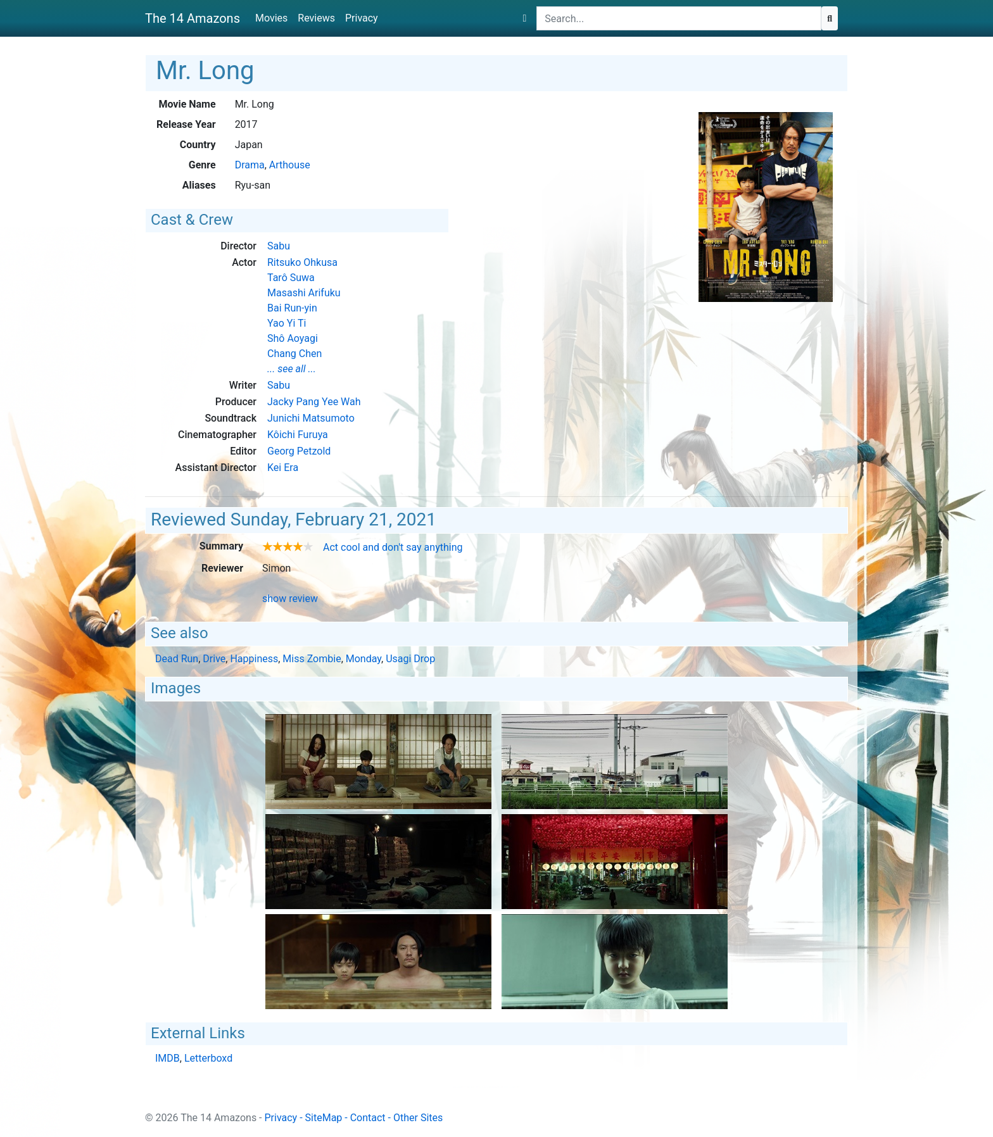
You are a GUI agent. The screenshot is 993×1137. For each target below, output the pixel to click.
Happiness (254, 659)
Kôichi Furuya (297, 435)
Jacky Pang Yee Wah (314, 402)
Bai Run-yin (292, 308)
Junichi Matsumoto (311, 418)
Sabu (278, 246)
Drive (214, 659)
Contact (368, 1118)
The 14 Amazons (192, 18)
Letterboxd (208, 1058)
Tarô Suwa (291, 278)
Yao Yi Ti (286, 323)
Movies (271, 18)
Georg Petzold (299, 451)
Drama (250, 165)
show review (290, 599)
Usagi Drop (410, 659)
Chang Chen (294, 354)
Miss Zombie (311, 659)
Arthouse (289, 165)
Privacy (361, 18)
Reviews (316, 18)
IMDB (167, 1058)
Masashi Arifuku (304, 293)
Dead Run (176, 659)
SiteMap (324, 1118)
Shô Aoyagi (292, 338)
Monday (363, 659)
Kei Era (282, 468)
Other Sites (418, 1118)
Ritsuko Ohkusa (302, 262)
